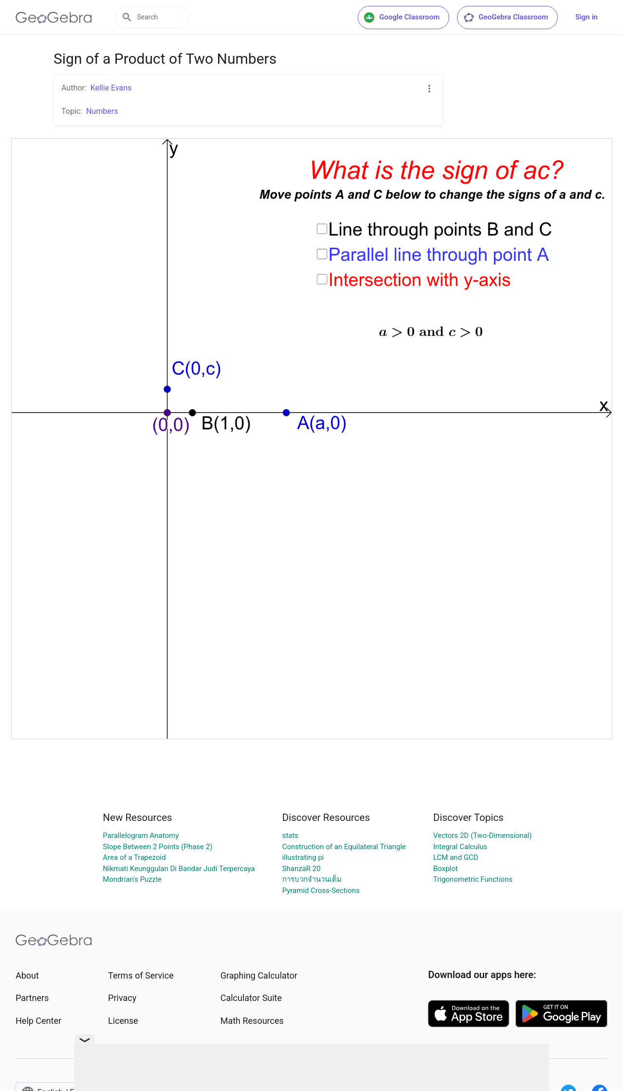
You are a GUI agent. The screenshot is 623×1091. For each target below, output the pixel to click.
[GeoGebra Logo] (54, 17)
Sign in (586, 17)
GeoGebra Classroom (505, 17)
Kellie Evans (111, 87)
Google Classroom (402, 17)
